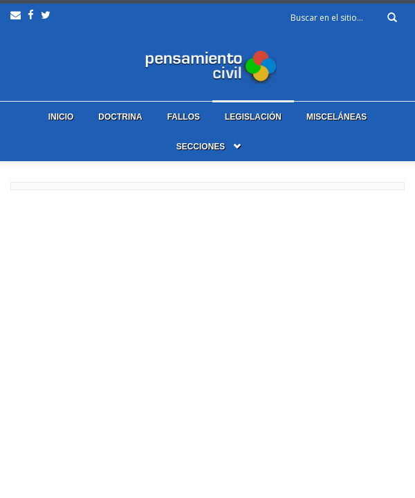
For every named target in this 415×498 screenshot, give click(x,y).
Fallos (183, 117)
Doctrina (120, 117)
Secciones (200, 146)
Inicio (61, 117)
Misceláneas (336, 117)
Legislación (253, 117)
